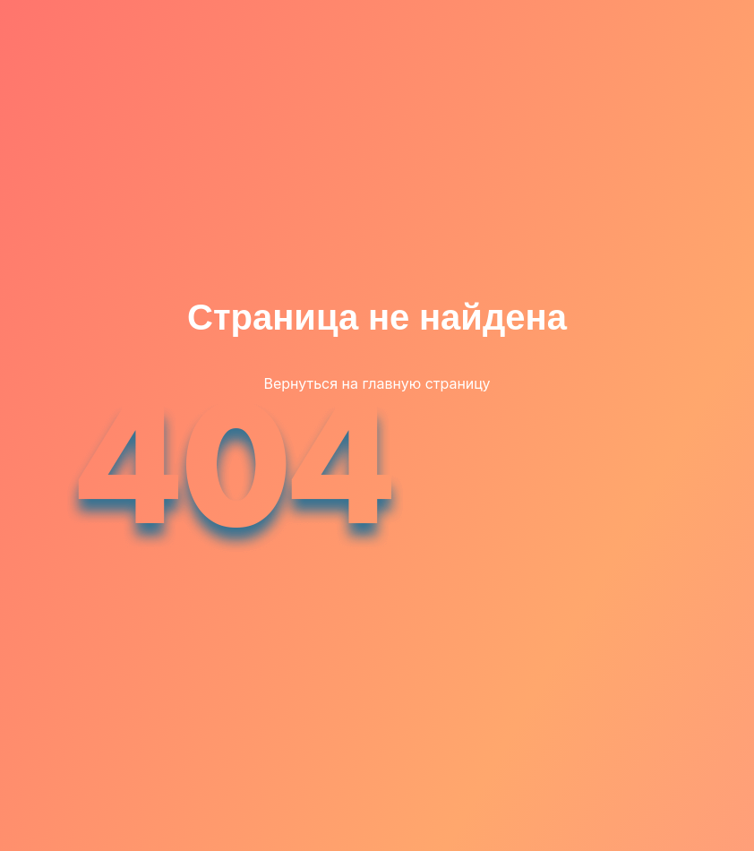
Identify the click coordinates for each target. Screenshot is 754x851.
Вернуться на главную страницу (376, 383)
